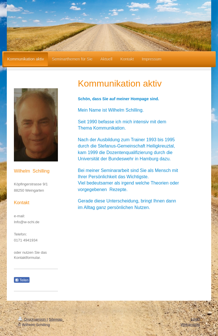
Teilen (21, 280)
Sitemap (55, 319)
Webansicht (190, 324)
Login (195, 319)
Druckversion (32, 319)
